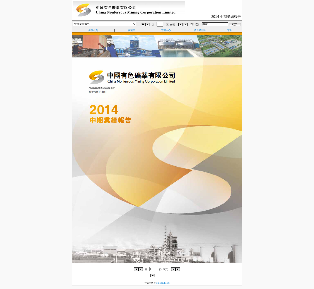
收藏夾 (131, 30)
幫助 (229, 30)
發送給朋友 (200, 30)
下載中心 (166, 30)
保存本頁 (93, 30)
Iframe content (157, 147)
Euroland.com (163, 283)
